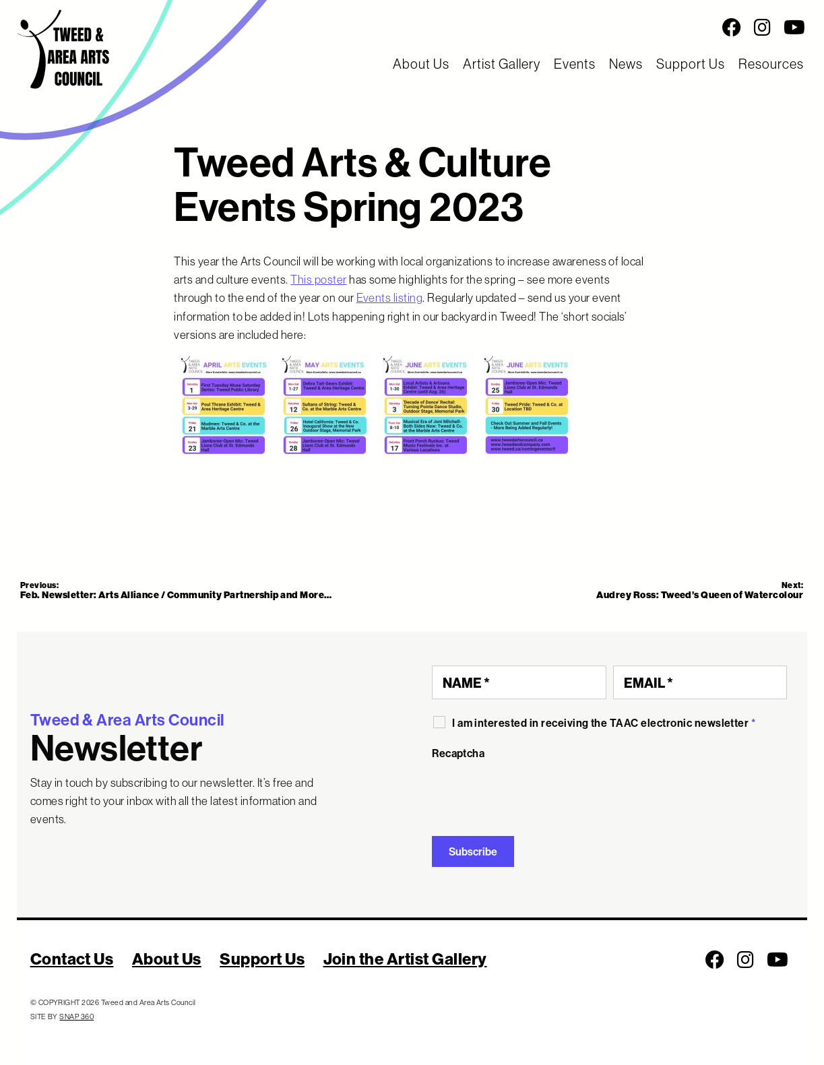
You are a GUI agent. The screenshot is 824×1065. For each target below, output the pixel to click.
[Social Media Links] (515, 27)
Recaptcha (458, 753)
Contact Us (72, 958)
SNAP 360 (76, 1016)
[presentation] (534, 793)
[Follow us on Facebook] (732, 27)
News (626, 63)
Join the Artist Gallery (405, 958)
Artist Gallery (501, 63)
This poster (318, 279)
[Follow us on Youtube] (794, 27)
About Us (421, 63)
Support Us (690, 63)
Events (575, 63)
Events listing (389, 297)
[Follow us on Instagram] (762, 27)
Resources (771, 63)
